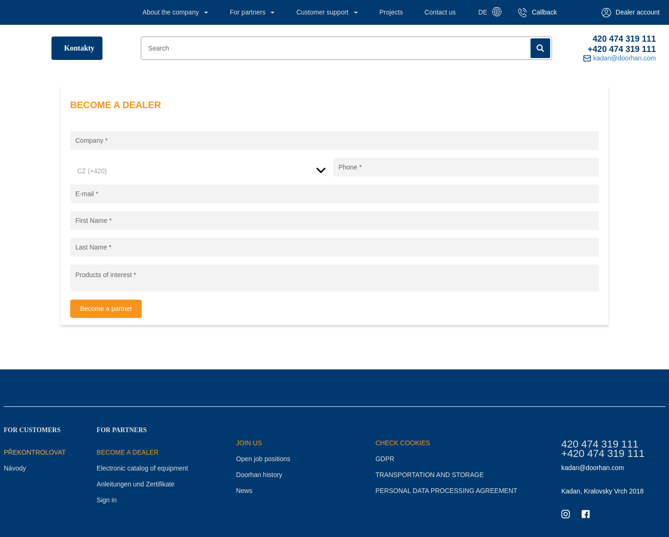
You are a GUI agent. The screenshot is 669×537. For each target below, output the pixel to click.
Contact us (440, 12)
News (244, 490)
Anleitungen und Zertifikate (136, 484)
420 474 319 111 (624, 39)
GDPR (384, 459)
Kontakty (79, 48)
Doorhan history (259, 474)
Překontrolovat (35, 452)
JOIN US (249, 443)
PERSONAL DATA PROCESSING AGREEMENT (446, 490)
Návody (15, 468)
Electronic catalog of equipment (142, 468)
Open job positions (263, 459)
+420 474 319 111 (622, 49)
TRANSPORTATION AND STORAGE (429, 474)
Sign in (107, 500)
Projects (391, 12)
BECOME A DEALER (128, 452)
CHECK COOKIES (402, 443)
